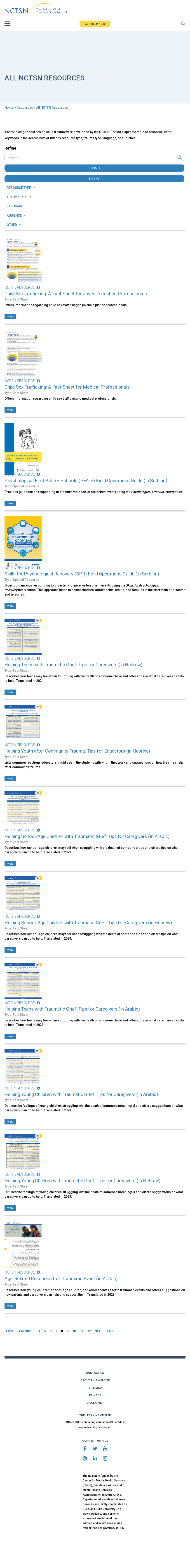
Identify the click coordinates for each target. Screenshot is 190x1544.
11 (81, 1331)
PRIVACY (95, 1395)
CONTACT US (95, 1373)
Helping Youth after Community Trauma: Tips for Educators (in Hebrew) (77, 751)
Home (9, 107)
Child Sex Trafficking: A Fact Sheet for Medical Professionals (67, 387)
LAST (111, 1331)
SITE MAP (95, 1387)
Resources (25, 107)
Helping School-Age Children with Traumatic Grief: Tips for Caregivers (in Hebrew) (88, 922)
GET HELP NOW (95, 24)
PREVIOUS (27, 1331)
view (10, 316)
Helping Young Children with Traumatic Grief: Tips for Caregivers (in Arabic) (81, 1094)
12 (89, 1331)
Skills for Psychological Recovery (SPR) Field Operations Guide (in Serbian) (82, 574)
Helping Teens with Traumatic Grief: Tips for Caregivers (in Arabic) (72, 1009)
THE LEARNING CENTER (95, 1415)
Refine (10, 148)
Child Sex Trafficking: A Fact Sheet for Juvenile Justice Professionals (76, 293)
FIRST (10, 1331)
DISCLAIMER (95, 1402)
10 (74, 1331)
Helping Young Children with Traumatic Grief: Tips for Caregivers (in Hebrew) (82, 1180)
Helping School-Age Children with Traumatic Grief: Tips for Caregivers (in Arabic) (87, 836)
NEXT (99, 1331)
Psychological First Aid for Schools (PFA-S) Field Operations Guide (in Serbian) (86, 480)
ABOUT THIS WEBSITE (95, 1380)
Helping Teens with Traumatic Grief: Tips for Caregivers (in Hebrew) (73, 664)
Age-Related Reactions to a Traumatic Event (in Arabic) (61, 1278)
